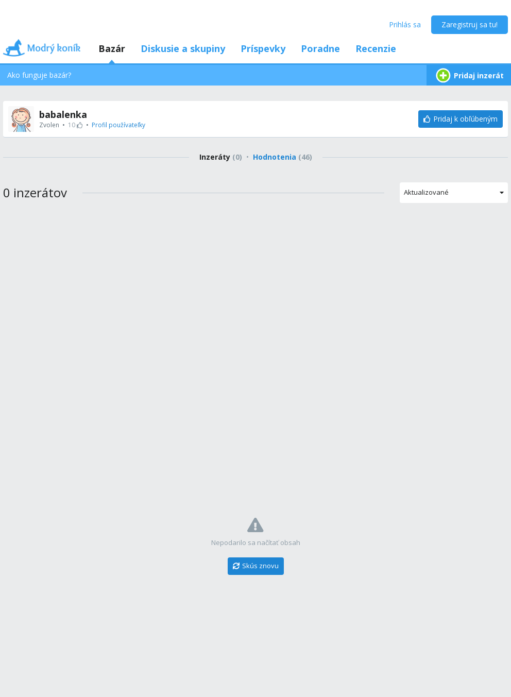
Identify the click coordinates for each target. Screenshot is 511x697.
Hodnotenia (282, 157)
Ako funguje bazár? (39, 75)
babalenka (63, 114)
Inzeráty (220, 157)
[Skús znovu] (256, 566)
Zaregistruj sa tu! (469, 24)
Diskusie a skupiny (183, 48)
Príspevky (263, 48)
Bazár (111, 48)
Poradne (320, 48)
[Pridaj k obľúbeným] (460, 119)
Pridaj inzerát (469, 75)
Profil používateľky (118, 125)
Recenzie (375, 48)
